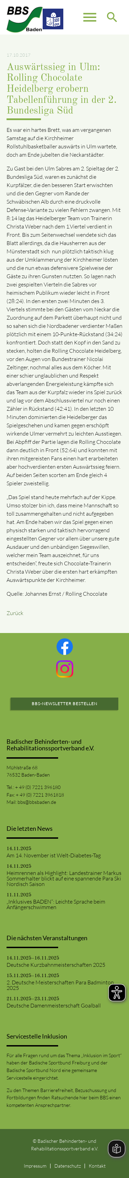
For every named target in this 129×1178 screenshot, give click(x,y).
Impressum (35, 1166)
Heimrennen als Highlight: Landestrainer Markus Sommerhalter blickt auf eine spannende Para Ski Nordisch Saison (64, 878)
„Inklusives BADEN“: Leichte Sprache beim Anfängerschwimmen (56, 904)
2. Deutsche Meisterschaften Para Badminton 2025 (60, 985)
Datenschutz (67, 1166)
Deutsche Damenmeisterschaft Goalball (54, 1005)
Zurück (15, 613)
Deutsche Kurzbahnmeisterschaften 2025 (56, 964)
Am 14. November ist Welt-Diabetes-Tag (54, 855)
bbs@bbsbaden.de (37, 802)
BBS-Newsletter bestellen (64, 703)
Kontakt (97, 1166)
